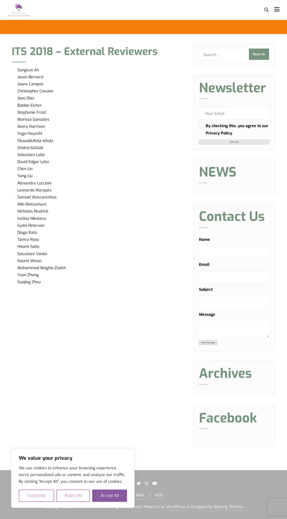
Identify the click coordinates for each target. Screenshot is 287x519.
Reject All (73, 495)
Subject (205, 289)
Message (207, 314)
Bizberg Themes (228, 506)
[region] (73, 478)
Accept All (110, 495)
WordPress (176, 506)
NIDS (159, 495)
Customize (36, 495)
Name (204, 239)
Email (204, 264)
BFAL (140, 495)
